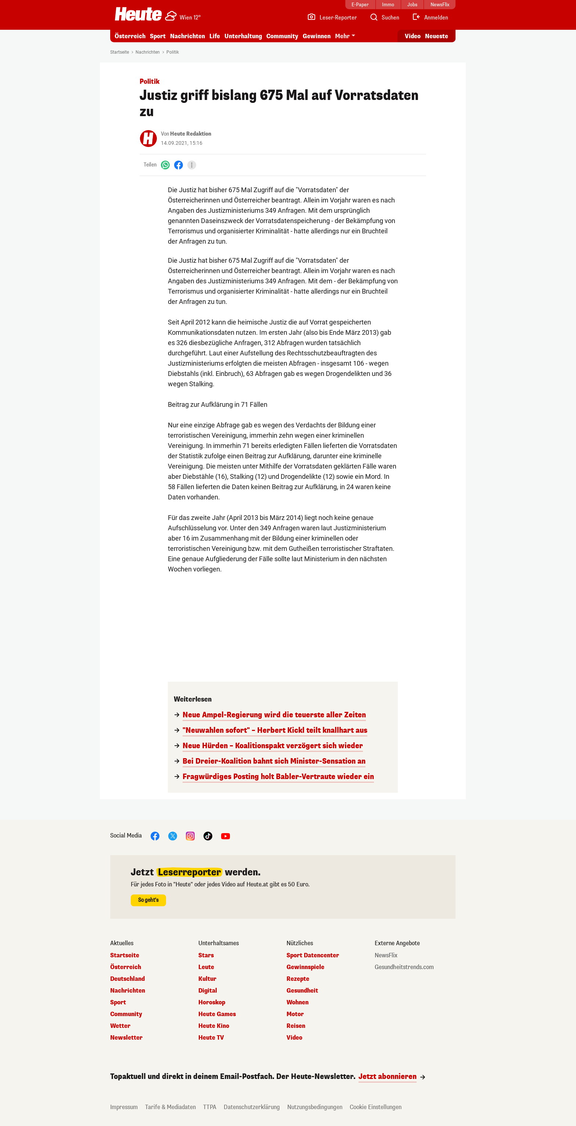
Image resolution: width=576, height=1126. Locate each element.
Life (214, 36)
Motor (295, 1014)
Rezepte (298, 979)
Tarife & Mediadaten (170, 1107)
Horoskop (211, 1002)
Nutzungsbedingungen (314, 1107)
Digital (207, 990)
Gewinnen (317, 36)
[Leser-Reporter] (332, 17)
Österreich (130, 36)
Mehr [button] (342, 36)
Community (282, 36)
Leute (206, 967)
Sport (158, 36)
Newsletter (126, 1037)
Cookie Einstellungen (376, 1107)
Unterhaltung (243, 36)
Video (294, 1037)
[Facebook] (178, 164)
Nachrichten (187, 36)
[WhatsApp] (165, 164)
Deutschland (127, 979)
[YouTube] (225, 835)
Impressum (124, 1107)
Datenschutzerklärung (252, 1107)
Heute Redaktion (190, 133)
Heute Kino (213, 1026)
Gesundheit (302, 990)
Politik (172, 52)
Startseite (119, 52)
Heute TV (211, 1037)
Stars (206, 955)
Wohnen (298, 1002)
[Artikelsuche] (384, 17)
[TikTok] (208, 835)
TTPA (209, 1107)
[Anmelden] (430, 17)
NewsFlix (386, 955)
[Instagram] (190, 835)
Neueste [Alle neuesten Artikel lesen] (436, 36)
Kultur (207, 979)
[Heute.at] (138, 14)
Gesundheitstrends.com (404, 967)
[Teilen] (191, 165)
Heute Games (217, 1014)
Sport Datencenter (313, 955)
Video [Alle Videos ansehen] (413, 36)
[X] (172, 835)
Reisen (296, 1026)
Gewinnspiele (305, 967)
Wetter (120, 1026)
